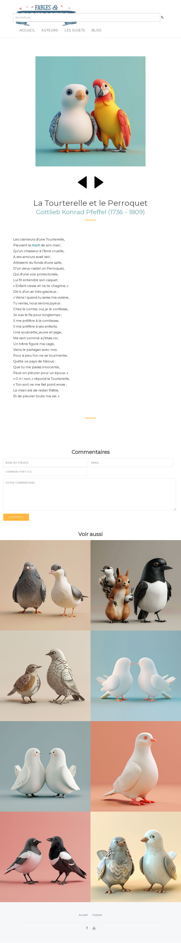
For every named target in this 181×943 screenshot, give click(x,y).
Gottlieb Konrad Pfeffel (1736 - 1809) (90, 212)
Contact (97, 915)
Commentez (16, 517)
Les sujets (74, 30)
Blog (97, 30)
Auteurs (49, 30)
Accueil (27, 30)
